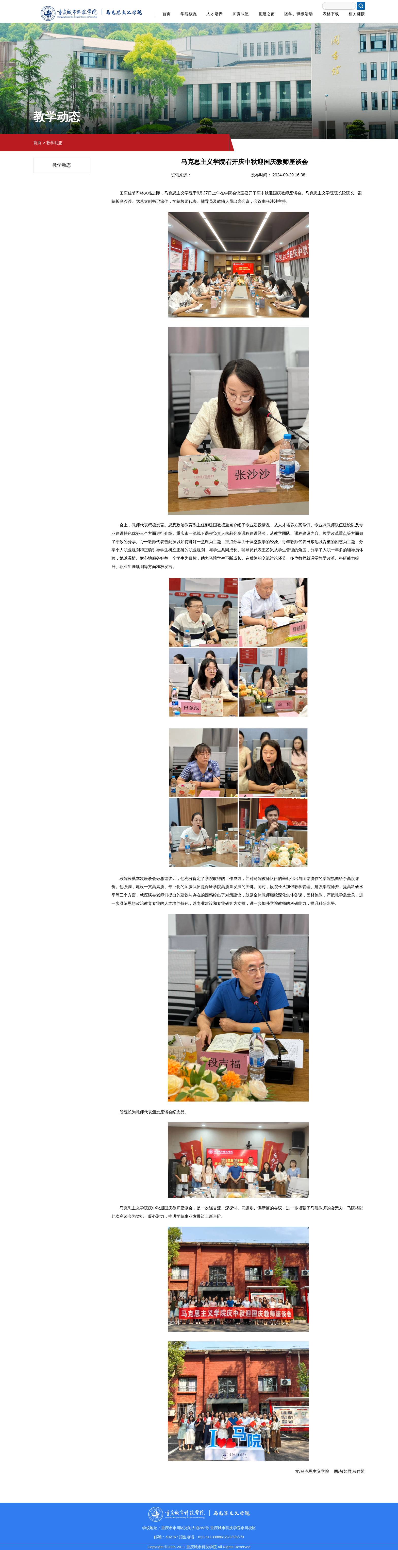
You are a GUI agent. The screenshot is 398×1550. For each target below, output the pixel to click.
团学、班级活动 (298, 13)
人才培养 (214, 13)
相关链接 (357, 13)
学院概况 (188, 13)
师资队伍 (241, 13)
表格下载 (331, 13)
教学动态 (54, 142)
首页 (166, 13)
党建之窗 (266, 13)
